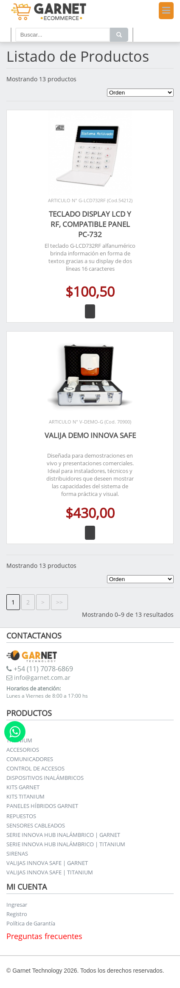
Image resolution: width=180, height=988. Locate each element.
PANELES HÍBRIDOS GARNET (42, 806)
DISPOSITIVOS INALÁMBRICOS (45, 778)
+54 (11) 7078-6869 (39, 668)
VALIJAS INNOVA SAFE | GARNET (47, 863)
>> (59, 602)
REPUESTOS (21, 816)
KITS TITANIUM (25, 796)
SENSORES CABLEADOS (35, 825)
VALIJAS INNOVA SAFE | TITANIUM (49, 872)
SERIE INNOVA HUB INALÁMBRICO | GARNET (63, 835)
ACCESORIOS (22, 749)
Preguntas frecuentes (44, 936)
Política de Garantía (30, 923)
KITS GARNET (22, 787)
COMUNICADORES (29, 759)
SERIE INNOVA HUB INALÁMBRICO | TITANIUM (65, 844)
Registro (16, 914)
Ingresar (16, 904)
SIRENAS (17, 853)
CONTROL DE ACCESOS (35, 768)
